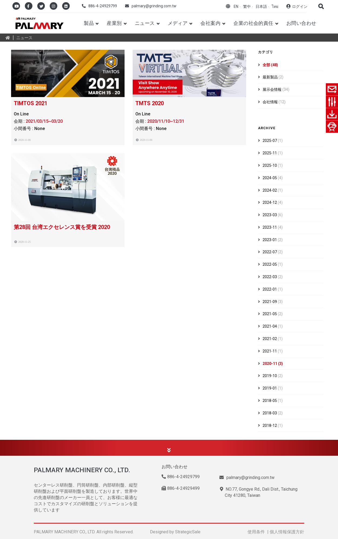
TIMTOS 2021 (30, 103)
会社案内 (210, 23)
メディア (178, 23)
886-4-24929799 (102, 6)
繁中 (247, 6)
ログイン (299, 6)
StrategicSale (187, 531)
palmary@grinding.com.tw (154, 6)
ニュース (145, 23)
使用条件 (256, 531)
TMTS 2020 (149, 103)
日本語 (261, 6)
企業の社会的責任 (253, 23)
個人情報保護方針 (287, 531)
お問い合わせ (301, 23)
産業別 (114, 23)
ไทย (275, 6)
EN (236, 6)
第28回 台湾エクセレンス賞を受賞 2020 (62, 227)
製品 (89, 23)
